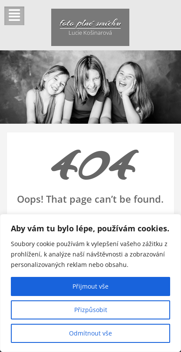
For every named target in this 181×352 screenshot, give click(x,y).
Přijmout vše (90, 286)
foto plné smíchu (90, 23)
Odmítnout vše (90, 333)
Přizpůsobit (90, 310)
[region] (90, 283)
